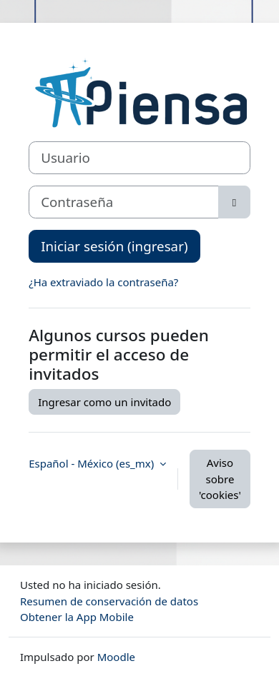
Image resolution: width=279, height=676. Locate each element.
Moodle (116, 657)
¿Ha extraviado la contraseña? (103, 282)
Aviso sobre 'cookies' (220, 478)
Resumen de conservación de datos (109, 601)
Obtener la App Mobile (77, 617)
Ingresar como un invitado (104, 402)
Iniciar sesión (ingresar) (114, 246)
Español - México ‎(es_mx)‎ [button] (93, 463)
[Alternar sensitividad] (234, 202)
